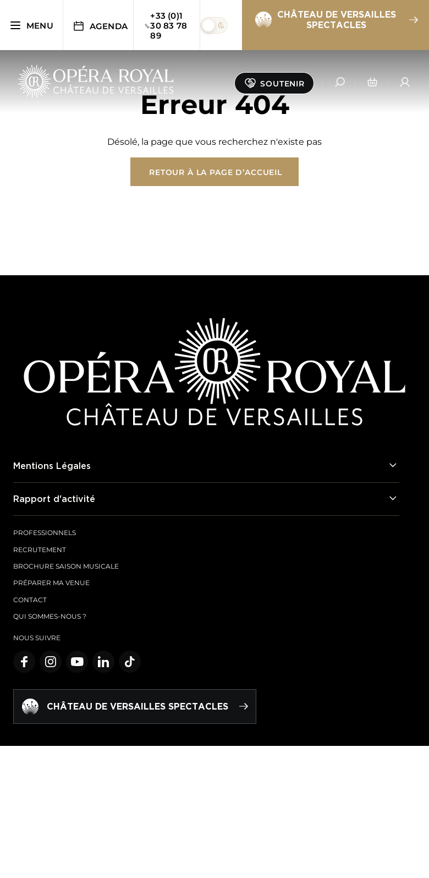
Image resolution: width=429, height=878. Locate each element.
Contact (30, 600)
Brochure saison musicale (66, 566)
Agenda (100, 25)
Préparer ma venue (51, 583)
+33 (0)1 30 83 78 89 (165, 25)
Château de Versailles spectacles (336, 19)
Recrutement (39, 550)
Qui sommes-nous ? (49, 616)
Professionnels (44, 532)
